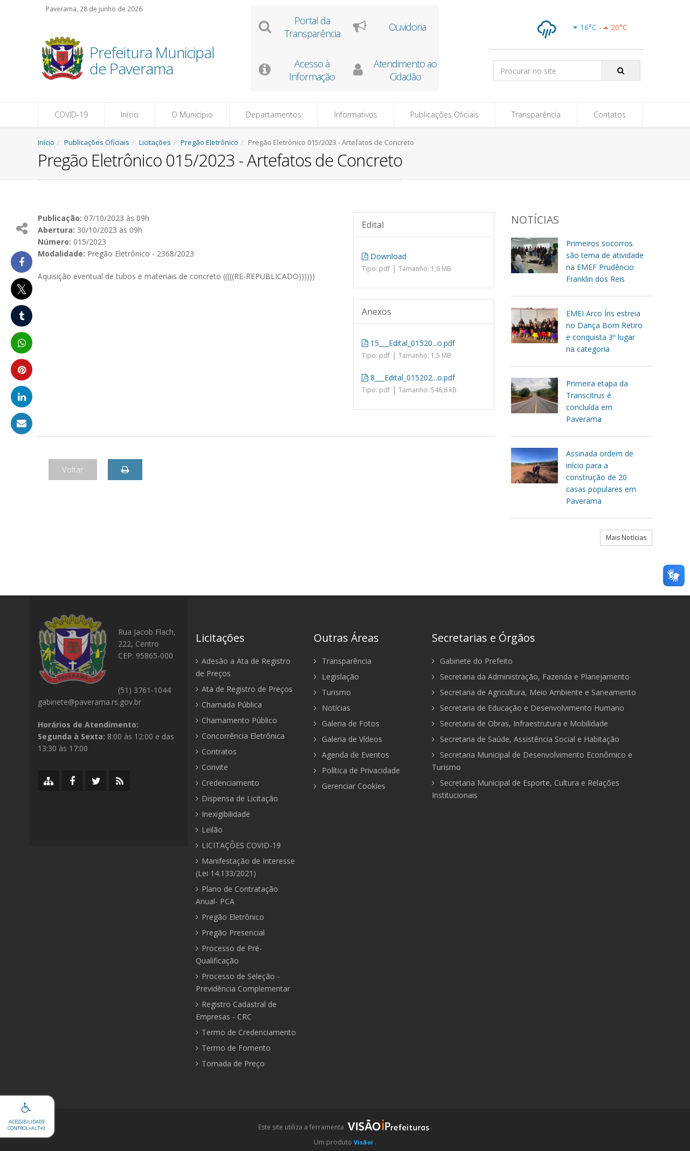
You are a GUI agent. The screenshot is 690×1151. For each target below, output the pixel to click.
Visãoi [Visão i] (363, 1142)
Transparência (536, 114)
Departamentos (273, 114)
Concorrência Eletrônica (240, 736)
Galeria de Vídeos (348, 739)
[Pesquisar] (620, 70)
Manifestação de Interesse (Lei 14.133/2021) (245, 867)
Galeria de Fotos (347, 723)
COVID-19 (71, 114)
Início (130, 114)
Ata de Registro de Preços (244, 689)
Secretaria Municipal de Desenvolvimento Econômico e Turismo (532, 761)
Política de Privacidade (357, 770)
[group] (345, 1130)
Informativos (355, 114)
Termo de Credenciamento (246, 1032)
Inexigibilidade (223, 814)
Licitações (155, 142)
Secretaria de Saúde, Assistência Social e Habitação (525, 739)
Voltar (73, 469)
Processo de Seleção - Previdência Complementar (243, 982)
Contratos (216, 751)
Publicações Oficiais (444, 114)
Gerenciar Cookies (349, 786)
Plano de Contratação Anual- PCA (237, 895)
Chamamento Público (236, 720)
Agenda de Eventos (351, 755)
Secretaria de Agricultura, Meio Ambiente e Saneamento (534, 692)
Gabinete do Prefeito (472, 661)
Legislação (336, 676)
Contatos (610, 114)
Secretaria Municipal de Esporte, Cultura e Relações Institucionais (525, 789)
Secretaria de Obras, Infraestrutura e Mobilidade (520, 723)
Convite (212, 767)
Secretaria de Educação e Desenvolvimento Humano (528, 708)
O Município (192, 114)
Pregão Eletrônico (209, 142)
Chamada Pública (229, 704)
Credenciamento (227, 783)
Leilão (209, 829)
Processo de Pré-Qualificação (229, 954)
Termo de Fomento (233, 1048)
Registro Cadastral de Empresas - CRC (236, 1010)
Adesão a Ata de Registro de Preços (243, 667)
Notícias (332, 708)
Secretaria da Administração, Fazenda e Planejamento (531, 676)
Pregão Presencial (230, 932)
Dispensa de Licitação (237, 798)
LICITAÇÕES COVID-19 (238, 845)
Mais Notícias (626, 537)
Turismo (332, 692)
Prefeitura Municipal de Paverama (152, 61)
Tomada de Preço (230, 1063)
